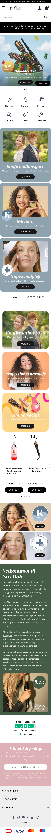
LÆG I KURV (14, 490)
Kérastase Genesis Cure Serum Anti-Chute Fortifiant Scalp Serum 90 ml (14, 471)
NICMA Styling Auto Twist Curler (37, 469)
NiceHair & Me (10, 655)
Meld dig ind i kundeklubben (25, 767)
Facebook (32, 632)
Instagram (7, 635)
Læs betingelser (43, 83)
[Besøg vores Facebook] (13, 818)
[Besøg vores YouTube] (23, 818)
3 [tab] (27, 496)
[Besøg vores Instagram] (18, 818)
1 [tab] (21, 496)
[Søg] (25, 17)
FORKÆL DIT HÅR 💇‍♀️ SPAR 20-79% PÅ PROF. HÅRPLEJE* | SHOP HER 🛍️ (25, 27)
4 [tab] (30, 496)
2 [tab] (25, 496)
